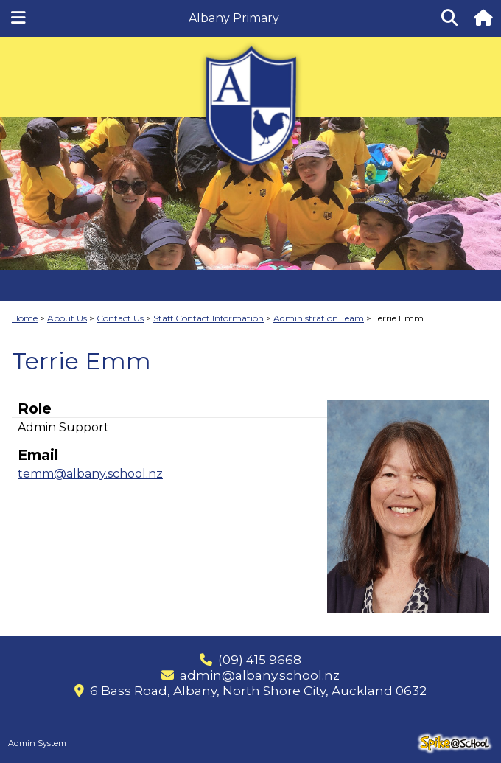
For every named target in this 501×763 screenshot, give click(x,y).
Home (25, 318)
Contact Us (120, 318)
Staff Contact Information (208, 318)
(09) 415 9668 (259, 659)
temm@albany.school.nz (90, 474)
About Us (67, 318)
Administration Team (318, 318)
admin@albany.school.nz (260, 675)
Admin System (37, 743)
